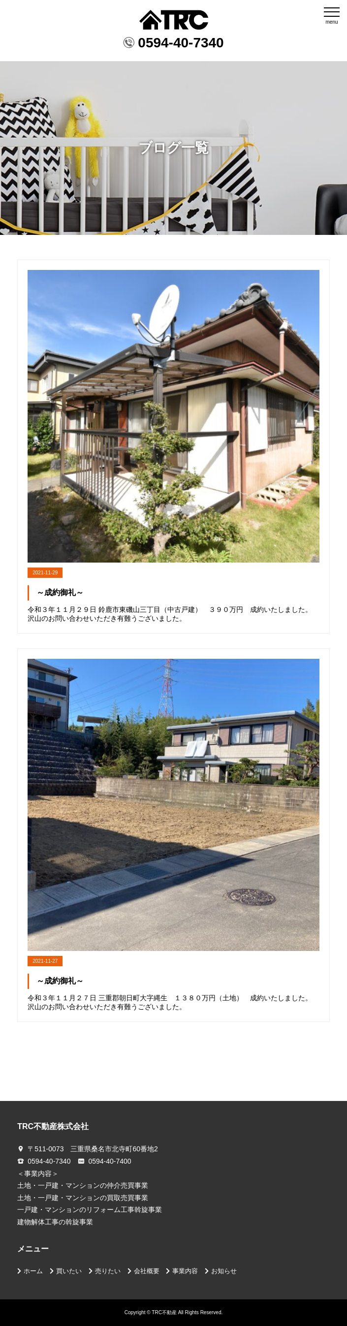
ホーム (33, 1271)
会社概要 (146, 1271)
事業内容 (185, 1271)
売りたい (108, 1271)
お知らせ (224, 1271)
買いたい (69, 1271)
